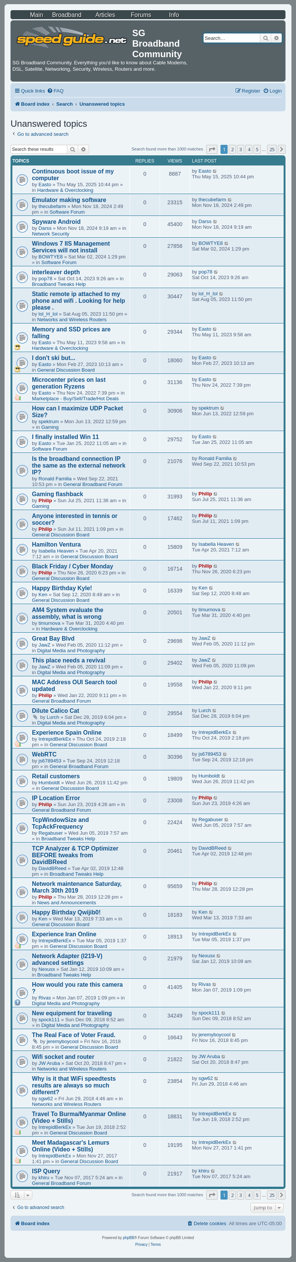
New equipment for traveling (72, 1013)
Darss (45, 228)
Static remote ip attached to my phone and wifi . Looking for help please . (78, 301)
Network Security (50, 234)
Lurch (53, 717)
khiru (44, 1177)
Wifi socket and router (63, 1057)
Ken (43, 594)
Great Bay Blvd (53, 638)
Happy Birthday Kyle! (62, 588)
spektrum (49, 421)
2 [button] (232, 149)
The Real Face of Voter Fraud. (73, 1035)
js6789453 (50, 761)
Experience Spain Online (67, 732)
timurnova (49, 623)
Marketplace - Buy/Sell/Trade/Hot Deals (75, 398)
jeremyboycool (63, 1041)
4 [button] (249, 149)
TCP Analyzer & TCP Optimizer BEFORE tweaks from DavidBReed (75, 855)
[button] (211, 149)
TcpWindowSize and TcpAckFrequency (60, 823)
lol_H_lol (48, 314)
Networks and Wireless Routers (72, 319)
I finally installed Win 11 (65, 437)
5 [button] (257, 149)
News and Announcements (66, 902)
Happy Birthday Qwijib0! (66, 912)
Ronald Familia (55, 478)
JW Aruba (49, 1063)
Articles (105, 15)
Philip (45, 500)
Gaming (50, 427)
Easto (45, 184)
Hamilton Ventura (56, 544)
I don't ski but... (53, 358)
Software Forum (67, 212)
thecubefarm (52, 206)
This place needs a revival (68, 660)
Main (36, 15)
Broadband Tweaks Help (59, 284)
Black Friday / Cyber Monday (72, 566)
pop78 (46, 278)
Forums (141, 15)
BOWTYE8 (51, 257)
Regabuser (51, 833)
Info (174, 15)
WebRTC (44, 754)
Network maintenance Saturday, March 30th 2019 (77, 887)
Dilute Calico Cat (55, 711)
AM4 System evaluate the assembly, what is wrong (67, 613)
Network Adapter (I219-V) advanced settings (67, 959)
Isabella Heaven (56, 551)
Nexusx (47, 969)
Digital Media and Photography (71, 650)
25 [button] (272, 149)
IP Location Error (56, 798)
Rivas (45, 998)
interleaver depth (56, 272)
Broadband (67, 15)
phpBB (128, 1238)
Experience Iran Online (64, 934)
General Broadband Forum (92, 484)
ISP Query (46, 1171)
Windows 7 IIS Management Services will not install (71, 247)
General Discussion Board (66, 370)
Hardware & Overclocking (65, 190)
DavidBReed (52, 868)
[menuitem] (55, 90)
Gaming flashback (57, 494)
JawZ (45, 645)
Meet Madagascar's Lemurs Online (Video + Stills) (70, 1146)
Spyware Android (56, 222)
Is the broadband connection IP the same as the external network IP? (78, 465)
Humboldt (49, 782)
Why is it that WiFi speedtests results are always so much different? (74, 1085)
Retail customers (56, 776)
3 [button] (240, 149)
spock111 (49, 1019)
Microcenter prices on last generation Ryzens (69, 383)
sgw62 (46, 1098)
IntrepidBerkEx (55, 739)
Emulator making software (69, 200)
